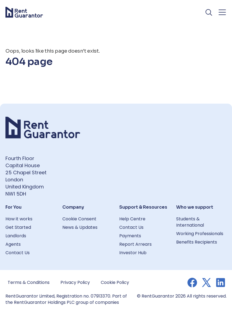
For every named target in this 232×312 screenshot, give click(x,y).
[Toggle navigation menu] (222, 12)
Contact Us (17, 253)
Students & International (190, 222)
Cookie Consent (79, 219)
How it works (18, 219)
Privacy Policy (75, 282)
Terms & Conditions (29, 282)
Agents (13, 244)
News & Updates (79, 227)
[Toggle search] (208, 12)
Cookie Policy (115, 282)
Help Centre (132, 219)
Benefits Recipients (196, 242)
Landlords (15, 236)
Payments (130, 236)
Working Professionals (199, 233)
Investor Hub (132, 253)
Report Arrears (135, 244)
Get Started (18, 227)
